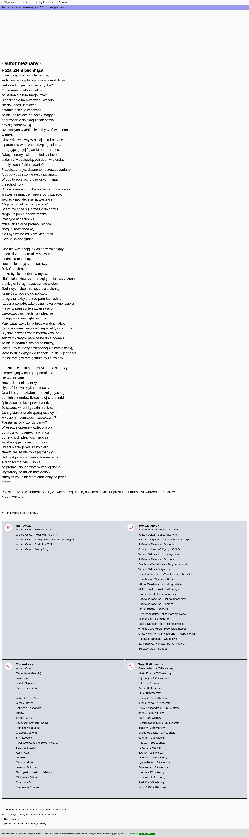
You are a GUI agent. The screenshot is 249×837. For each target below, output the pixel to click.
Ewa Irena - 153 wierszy (153, 767)
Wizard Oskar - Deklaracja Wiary (158, 534)
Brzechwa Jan (24, 782)
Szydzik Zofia (24, 717)
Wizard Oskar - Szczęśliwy (32, 549)
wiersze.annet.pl (27, 823)
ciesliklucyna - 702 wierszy (154, 703)
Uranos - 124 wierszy (151, 772)
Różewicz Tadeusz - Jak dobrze (157, 559)
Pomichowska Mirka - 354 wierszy (159, 722)
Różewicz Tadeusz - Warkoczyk (157, 638)
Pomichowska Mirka (28, 727)
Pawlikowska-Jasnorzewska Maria (37, 742)
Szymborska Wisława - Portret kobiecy (161, 643)
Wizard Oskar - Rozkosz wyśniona (159, 554)
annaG (20, 712)
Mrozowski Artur (25, 762)
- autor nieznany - (25, 7)
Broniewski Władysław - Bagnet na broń (162, 564)
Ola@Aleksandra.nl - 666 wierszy (158, 707)
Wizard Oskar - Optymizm (154, 569)
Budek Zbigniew (25, 683)
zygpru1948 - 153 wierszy (154, 762)
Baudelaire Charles (27, 787)
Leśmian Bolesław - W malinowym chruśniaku (166, 574)
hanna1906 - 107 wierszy (153, 787)
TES (18, 693)
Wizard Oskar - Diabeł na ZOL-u (35, 544)
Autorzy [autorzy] (27, 2)
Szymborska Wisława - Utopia (156, 579)
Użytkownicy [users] (45, 2)
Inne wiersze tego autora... (22, 512)
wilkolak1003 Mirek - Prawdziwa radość (162, 628)
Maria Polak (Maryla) (28, 673)
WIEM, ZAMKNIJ (147, 834)
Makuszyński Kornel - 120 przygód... (160, 589)
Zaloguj (62, 2)
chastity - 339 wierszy (151, 727)
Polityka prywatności (12, 819)
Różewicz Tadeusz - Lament (155, 603)
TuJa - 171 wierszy (150, 747)
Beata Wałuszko (26, 747)
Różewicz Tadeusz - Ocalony (156, 544)
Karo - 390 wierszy (149, 717)
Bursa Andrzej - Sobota (152, 648)
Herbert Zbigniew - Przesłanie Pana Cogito (164, 539)
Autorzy (6, 7)
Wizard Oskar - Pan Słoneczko (34, 529)
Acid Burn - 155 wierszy (152, 757)
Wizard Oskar (24, 668)
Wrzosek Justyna (26, 732)
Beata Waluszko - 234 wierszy (156, 732)
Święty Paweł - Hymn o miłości (157, 594)
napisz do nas (52, 814)
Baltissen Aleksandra (28, 707)
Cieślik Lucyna (25, 703)
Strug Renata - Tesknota (153, 608)
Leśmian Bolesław (27, 767)
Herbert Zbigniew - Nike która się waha (162, 614)
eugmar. (21, 757)
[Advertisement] (124, 33)
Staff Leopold (24, 737)
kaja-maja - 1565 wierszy (153, 678)
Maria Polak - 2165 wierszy (155, 673)
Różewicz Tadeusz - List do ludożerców (162, 599)
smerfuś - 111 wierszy (151, 777)
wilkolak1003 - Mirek (28, 698)
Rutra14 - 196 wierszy (151, 742)
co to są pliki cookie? (131, 834)
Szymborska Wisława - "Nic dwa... (159, 529)
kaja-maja (22, 678)
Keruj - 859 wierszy (150, 688)
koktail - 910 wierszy (150, 683)
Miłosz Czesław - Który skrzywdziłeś (160, 584)
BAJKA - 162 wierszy (151, 752)
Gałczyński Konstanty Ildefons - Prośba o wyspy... (168, 633)
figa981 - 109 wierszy (151, 782)
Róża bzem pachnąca (53, 7)
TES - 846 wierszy (149, 693)
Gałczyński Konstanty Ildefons (34, 772)
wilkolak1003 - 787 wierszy (154, 698)
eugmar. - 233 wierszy (151, 737)
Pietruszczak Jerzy (27, 688)
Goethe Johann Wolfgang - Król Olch (160, 549)
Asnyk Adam (23, 752)
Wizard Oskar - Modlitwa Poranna (36, 534)
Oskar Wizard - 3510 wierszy (156, 668)
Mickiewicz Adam (26, 777)
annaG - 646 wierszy (151, 712)
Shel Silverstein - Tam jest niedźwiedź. (161, 623)
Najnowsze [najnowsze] (10, 2)
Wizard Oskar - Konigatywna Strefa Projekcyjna (45, 539)
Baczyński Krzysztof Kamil (32, 722)
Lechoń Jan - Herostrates (153, 618)
